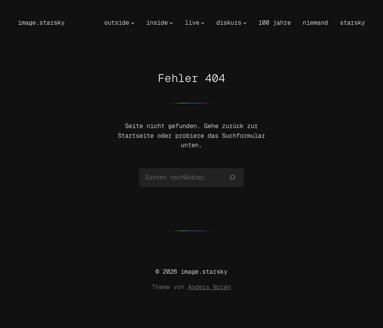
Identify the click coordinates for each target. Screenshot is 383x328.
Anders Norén (209, 287)
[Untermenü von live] (203, 23)
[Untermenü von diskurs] (245, 23)
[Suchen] (232, 177)
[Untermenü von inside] (171, 23)
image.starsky (41, 23)
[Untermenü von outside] (133, 23)
